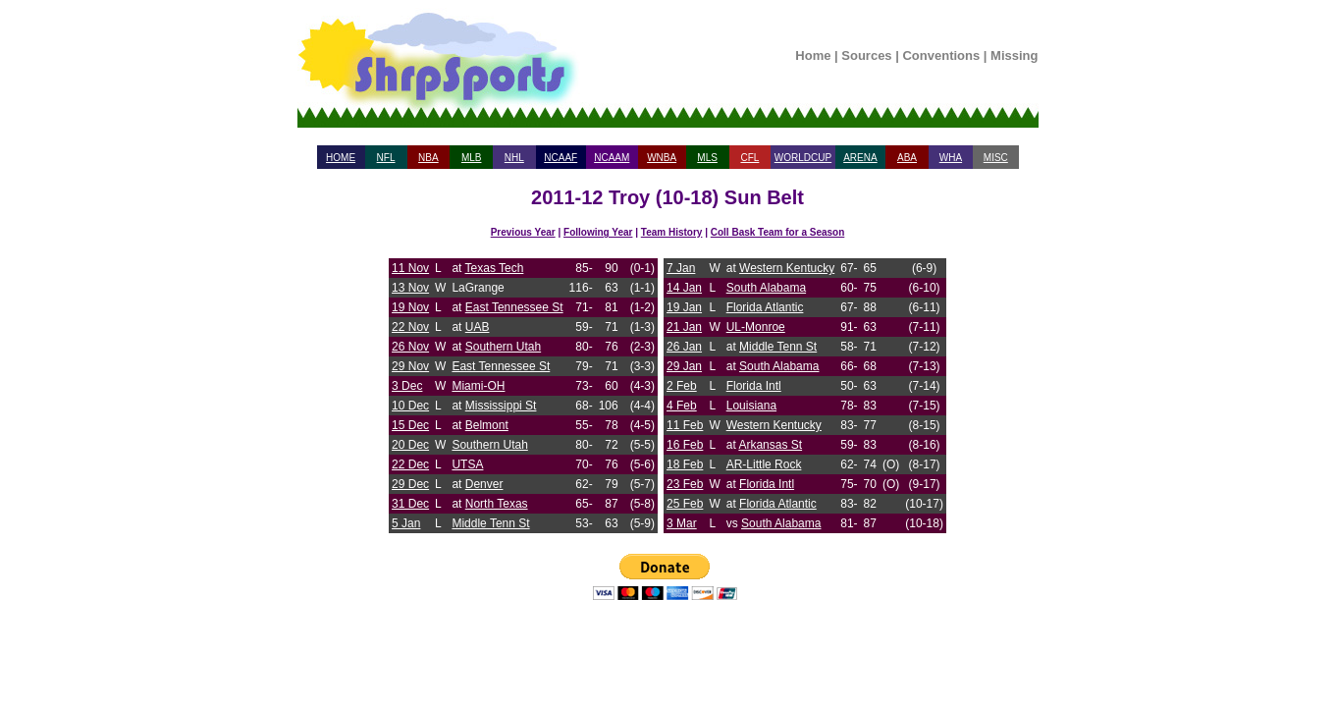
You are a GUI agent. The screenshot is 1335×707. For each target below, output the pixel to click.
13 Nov (410, 288)
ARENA (860, 157)
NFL (386, 157)
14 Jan (684, 288)
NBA (428, 157)
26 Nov (410, 347)
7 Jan (681, 268)
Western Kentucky (786, 268)
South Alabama (766, 288)
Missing (1014, 55)
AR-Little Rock (764, 464)
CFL (749, 157)
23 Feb (685, 484)
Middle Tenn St (490, 523)
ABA (907, 157)
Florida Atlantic (765, 307)
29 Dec (410, 484)
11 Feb (685, 425)
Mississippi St (501, 405)
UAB (477, 327)
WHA (950, 157)
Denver (484, 484)
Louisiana (751, 405)
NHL (514, 157)
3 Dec (407, 386)
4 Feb (682, 405)
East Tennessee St (514, 307)
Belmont (486, 425)
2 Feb (682, 386)
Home (812, 55)
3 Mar (682, 523)
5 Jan (406, 523)
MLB (471, 157)
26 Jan (684, 347)
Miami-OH (478, 386)
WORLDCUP (802, 157)
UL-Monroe (755, 327)
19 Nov (410, 307)
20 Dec (410, 445)
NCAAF (560, 157)
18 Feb (685, 464)
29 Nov (410, 366)
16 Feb (685, 445)
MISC (996, 157)
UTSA (467, 464)
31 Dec (410, 504)
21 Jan (684, 327)
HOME (340, 157)
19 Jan (684, 307)
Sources (866, 55)
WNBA (661, 157)
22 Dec (410, 464)
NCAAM (611, 157)
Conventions (941, 55)
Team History (672, 232)
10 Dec (410, 405)
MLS (707, 157)
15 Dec (410, 425)
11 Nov (410, 268)
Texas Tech (494, 268)
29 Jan (684, 366)
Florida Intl (753, 386)
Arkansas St (770, 445)
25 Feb (685, 504)
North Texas (496, 504)
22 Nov (410, 327)
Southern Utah (503, 347)
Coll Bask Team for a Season (778, 232)
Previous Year (523, 232)
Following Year (597, 232)
